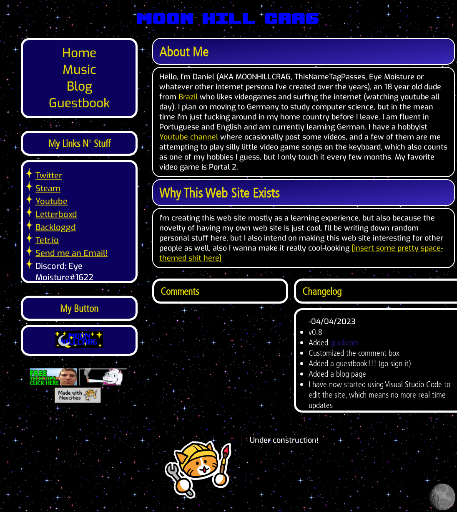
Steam (47, 188)
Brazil (188, 97)
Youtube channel (188, 137)
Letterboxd (56, 214)
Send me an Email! (71, 253)
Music (79, 69)
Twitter (48, 175)
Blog (79, 86)
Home (79, 53)
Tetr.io (47, 240)
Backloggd (55, 227)
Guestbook (79, 103)
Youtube (51, 201)
